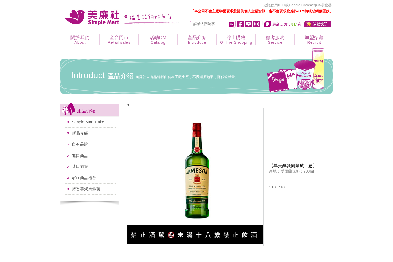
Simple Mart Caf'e (88, 122)
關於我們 (80, 40)
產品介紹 (197, 40)
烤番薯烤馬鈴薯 (86, 189)
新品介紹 (80, 133)
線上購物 (236, 40)
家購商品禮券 (84, 177)
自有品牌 (80, 144)
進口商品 (80, 155)
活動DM (158, 40)
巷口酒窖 (80, 166)
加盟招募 (314, 40)
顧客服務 (275, 40)
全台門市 (119, 40)
